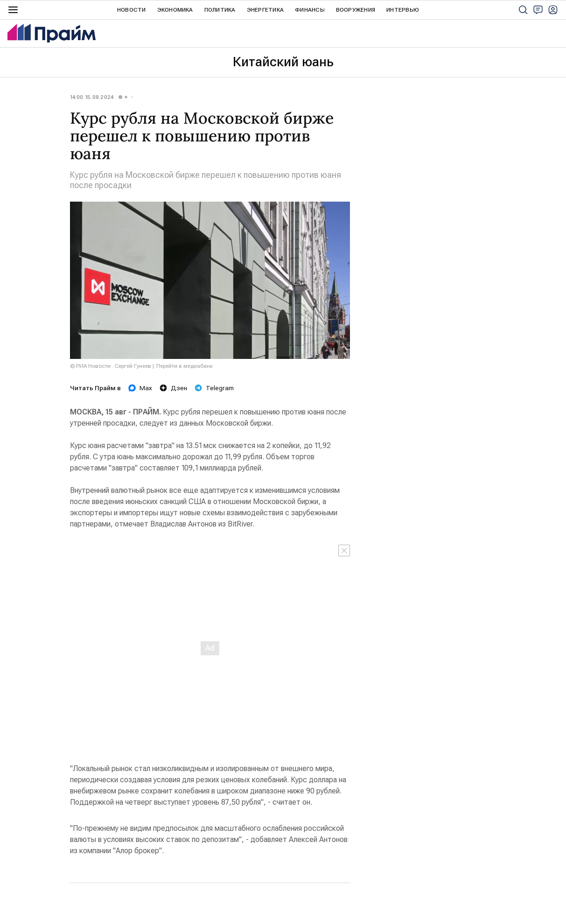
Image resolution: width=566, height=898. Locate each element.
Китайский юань (283, 62)
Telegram (214, 388)
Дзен (173, 388)
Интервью (402, 10)
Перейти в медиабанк (184, 366)
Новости (131, 10)
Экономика (175, 10)
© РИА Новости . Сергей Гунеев (110, 366)
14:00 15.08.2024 (92, 97)
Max (140, 388)
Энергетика (265, 10)
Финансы (310, 10)
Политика (220, 10)
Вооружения (355, 10)
